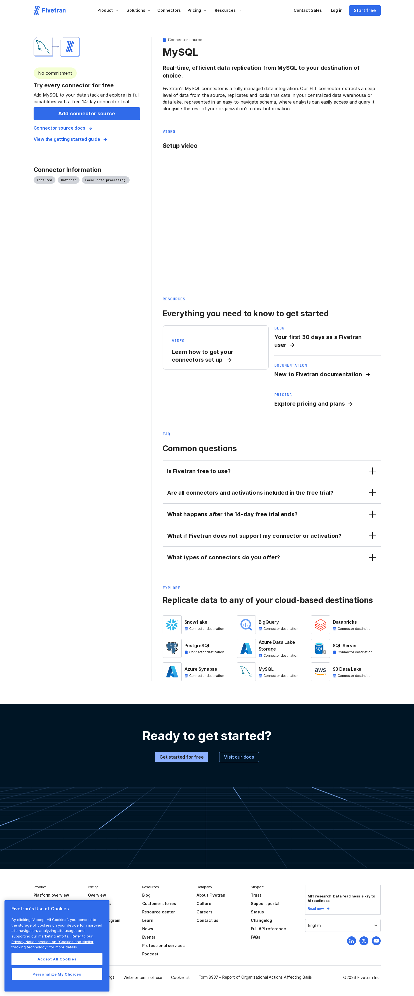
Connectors (169, 10)
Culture (204, 903)
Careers (204, 912)
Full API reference (268, 928)
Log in (337, 10)
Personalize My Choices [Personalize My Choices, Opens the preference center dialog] (56, 974)
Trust (256, 895)
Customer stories (159, 903)
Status (257, 912)
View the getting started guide (67, 139)
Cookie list (180, 977)
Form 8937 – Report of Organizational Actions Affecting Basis (255, 977)
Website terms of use (142, 977)
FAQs (255, 937)
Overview (97, 895)
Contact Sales (308, 10)
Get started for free (182, 757)
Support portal (265, 903)
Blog (146, 895)
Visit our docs (239, 757)
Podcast (150, 953)
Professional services (163, 945)
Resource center (158, 912)
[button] (108, 10)
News (147, 928)
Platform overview (51, 895)
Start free (365, 10)
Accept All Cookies (57, 959)
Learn (147, 920)
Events (148, 937)
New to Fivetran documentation (318, 374)
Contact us (207, 920)
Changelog (261, 920)
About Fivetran (211, 895)
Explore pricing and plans (309, 403)
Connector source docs (59, 128)
